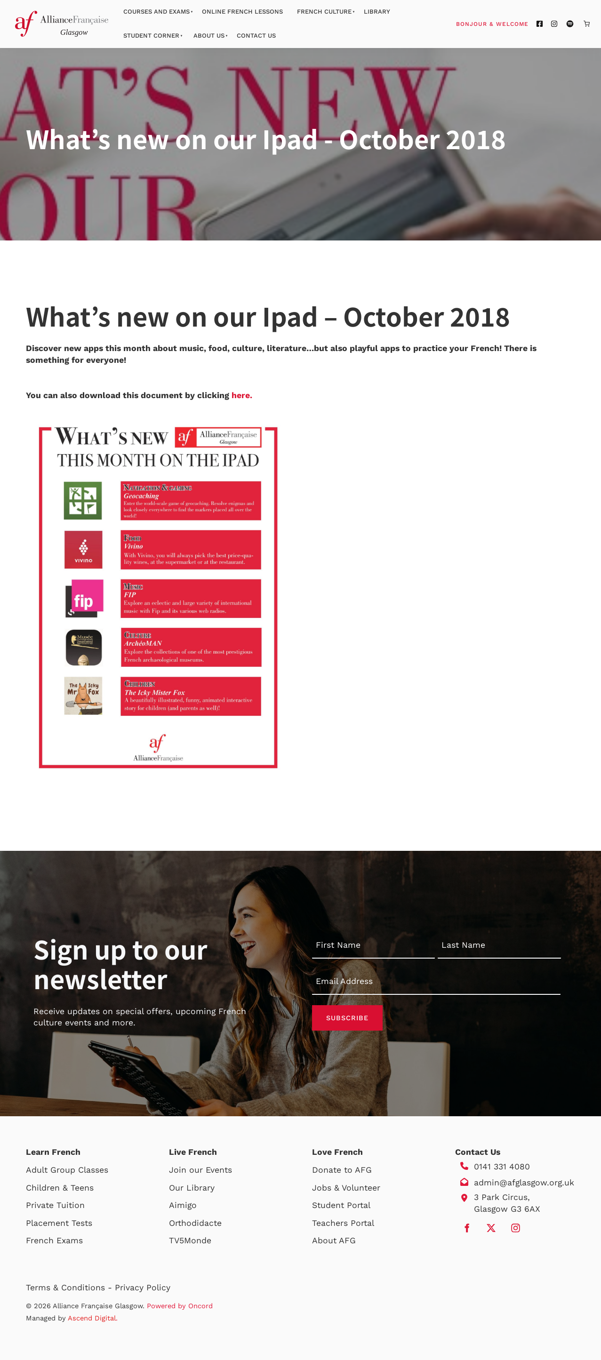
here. (242, 395)
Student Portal (341, 1205)
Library (377, 11)
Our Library (192, 1187)
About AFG (334, 1240)
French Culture (324, 11)
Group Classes (79, 1170)
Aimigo (183, 1205)
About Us (208, 35)
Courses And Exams (156, 11)
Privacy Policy (142, 1287)
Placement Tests (59, 1223)
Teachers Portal (343, 1223)
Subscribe (347, 1018)
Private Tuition (55, 1205)
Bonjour (510, 23)
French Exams (54, 1240)
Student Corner (151, 35)
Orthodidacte (195, 1223)
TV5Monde (190, 1240)
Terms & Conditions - (70, 1287)
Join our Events (200, 1170)
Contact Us (256, 35)
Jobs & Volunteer (346, 1187)
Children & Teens (60, 1187)
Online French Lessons (242, 11)
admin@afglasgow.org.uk (524, 1182)
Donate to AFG (342, 1170)
